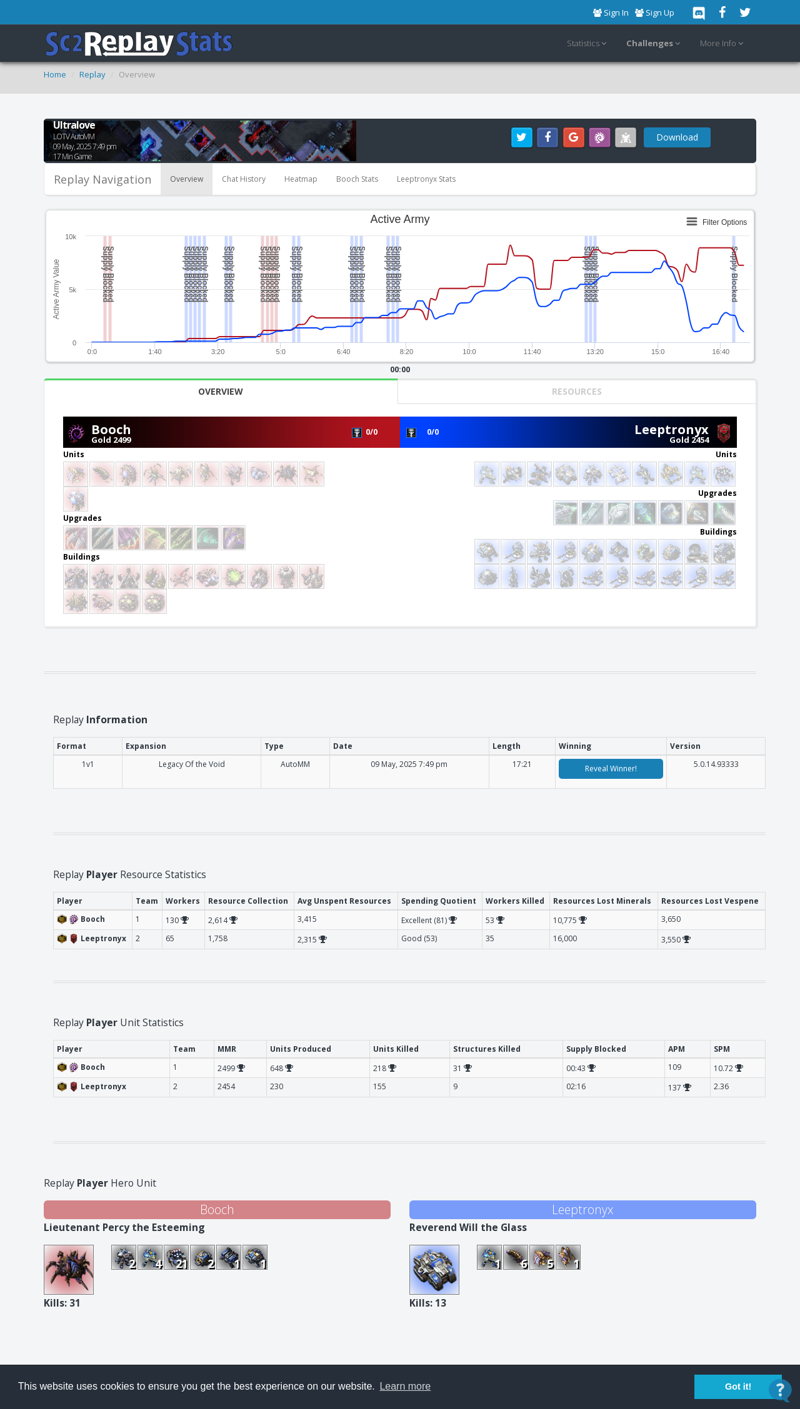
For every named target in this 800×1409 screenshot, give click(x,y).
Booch (111, 429)
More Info (723, 43)
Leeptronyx (671, 429)
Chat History (244, 179)
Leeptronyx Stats (426, 179)
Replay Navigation (102, 179)
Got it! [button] (738, 1387)
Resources (577, 391)
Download (677, 137)
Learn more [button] (405, 1386)
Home (55, 74)
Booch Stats (357, 179)
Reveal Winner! (611, 768)
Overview (186, 179)
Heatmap (301, 179)
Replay (92, 74)
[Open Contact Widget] (780, 1390)
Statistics (588, 43)
